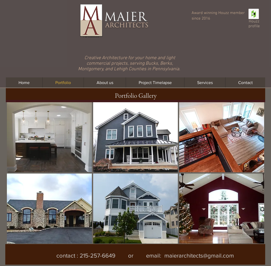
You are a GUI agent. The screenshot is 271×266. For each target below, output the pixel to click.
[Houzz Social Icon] (254, 14)
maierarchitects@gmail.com (199, 256)
